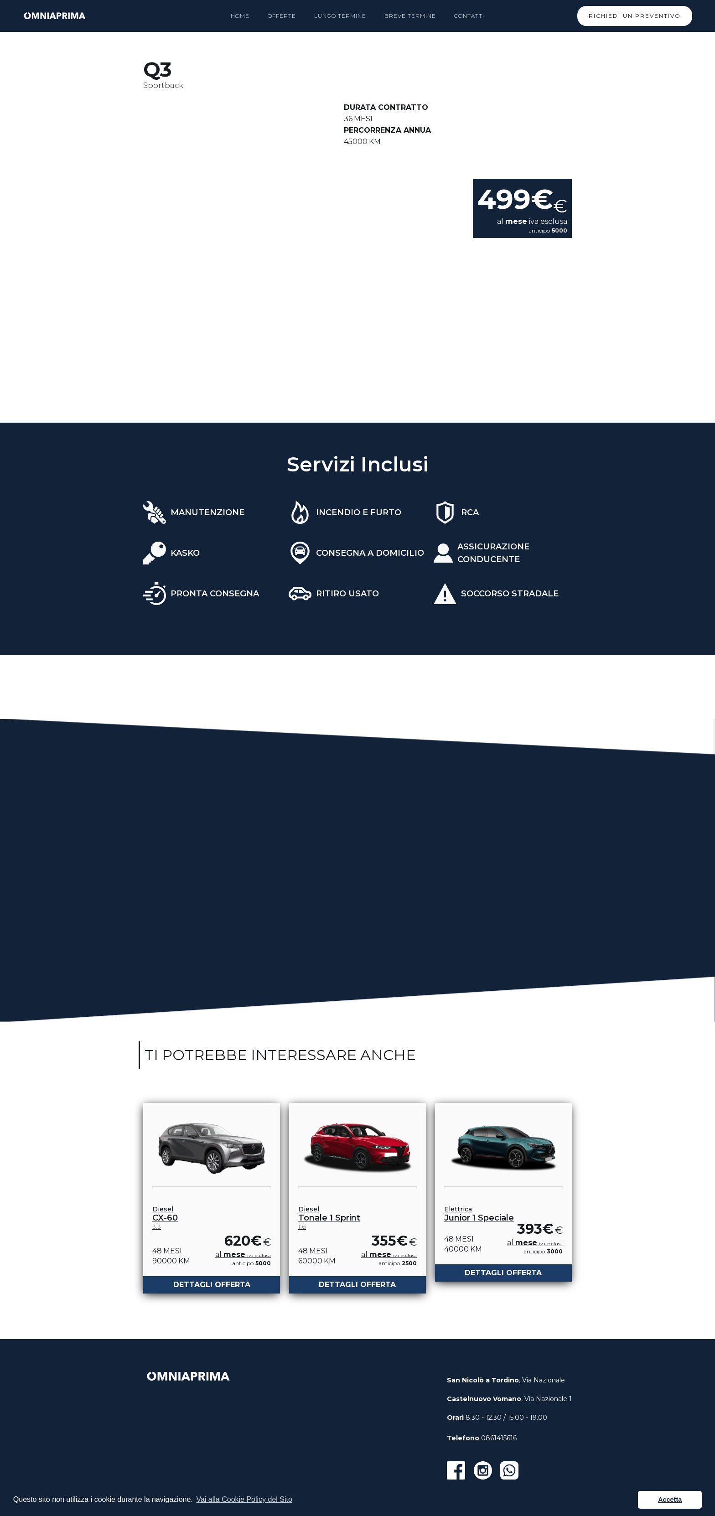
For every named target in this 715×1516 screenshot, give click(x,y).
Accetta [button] (670, 1499)
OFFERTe (282, 15)
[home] (55, 16)
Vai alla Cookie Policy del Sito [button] (244, 1499)
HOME (240, 15)
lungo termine (340, 15)
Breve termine (410, 15)
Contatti (469, 15)
